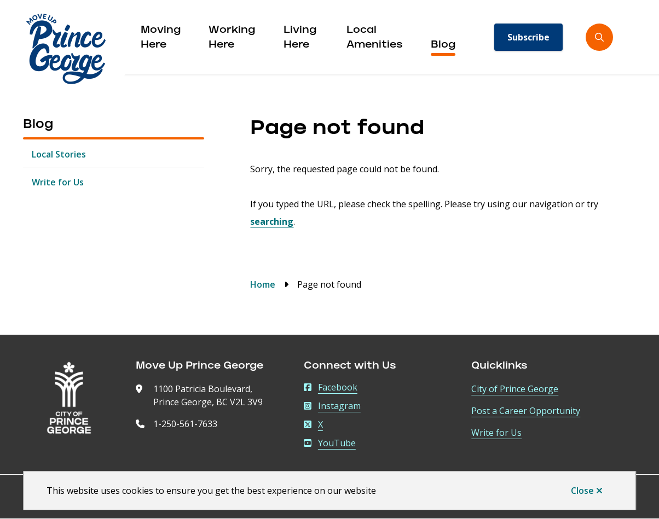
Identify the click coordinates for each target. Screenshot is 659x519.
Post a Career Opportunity (525, 411)
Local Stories (59, 154)
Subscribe (528, 37)
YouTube (330, 443)
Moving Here (161, 38)
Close (582, 491)
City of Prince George (514, 389)
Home (262, 284)
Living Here (300, 38)
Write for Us (58, 182)
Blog (443, 45)
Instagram (332, 406)
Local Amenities (374, 38)
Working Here (232, 38)
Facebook (330, 387)
